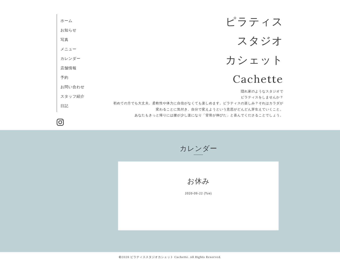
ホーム (66, 20)
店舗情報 (68, 68)
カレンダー (70, 58)
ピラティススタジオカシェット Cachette (159, 257)
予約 (64, 77)
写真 (64, 39)
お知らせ (68, 30)
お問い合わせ (72, 86)
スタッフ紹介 (72, 96)
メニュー (68, 49)
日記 (64, 105)
